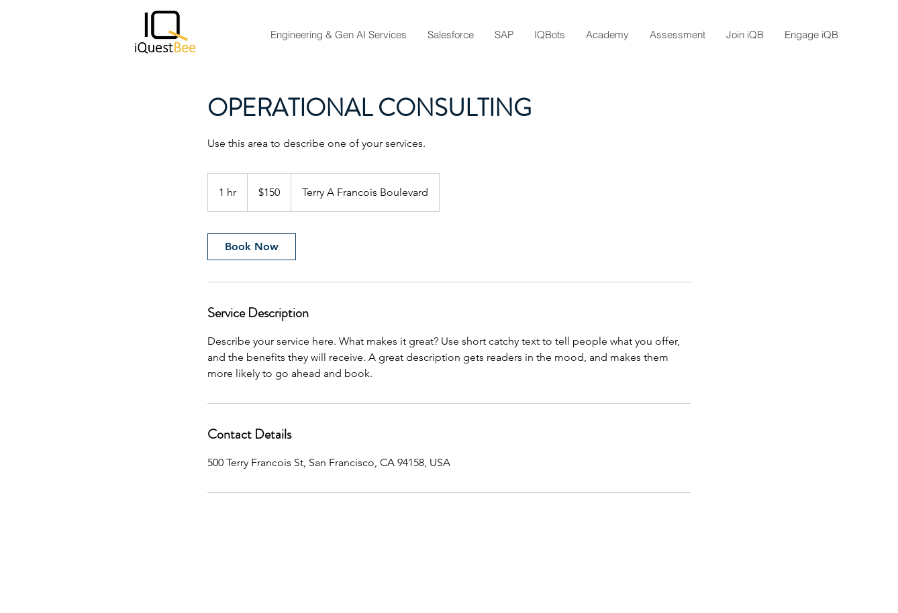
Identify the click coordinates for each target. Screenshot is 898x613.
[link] (251, 246)
